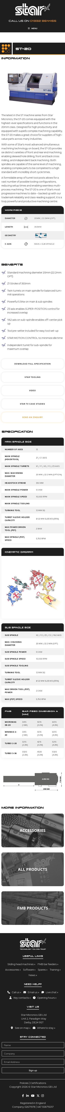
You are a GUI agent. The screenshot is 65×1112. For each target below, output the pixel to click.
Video (32, 390)
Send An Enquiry (32, 417)
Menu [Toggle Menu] (33, 28)
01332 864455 (43, 21)
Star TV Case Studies (32, 404)
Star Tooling (33, 377)
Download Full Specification (32, 363)
